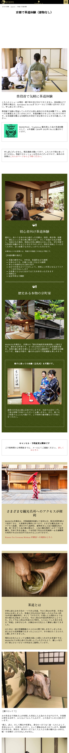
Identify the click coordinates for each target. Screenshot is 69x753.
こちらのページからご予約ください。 (26, 156)
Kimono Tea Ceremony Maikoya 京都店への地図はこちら (28, 537)
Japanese (13, 7)
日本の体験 (5, 7)
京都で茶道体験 (22, 7)
